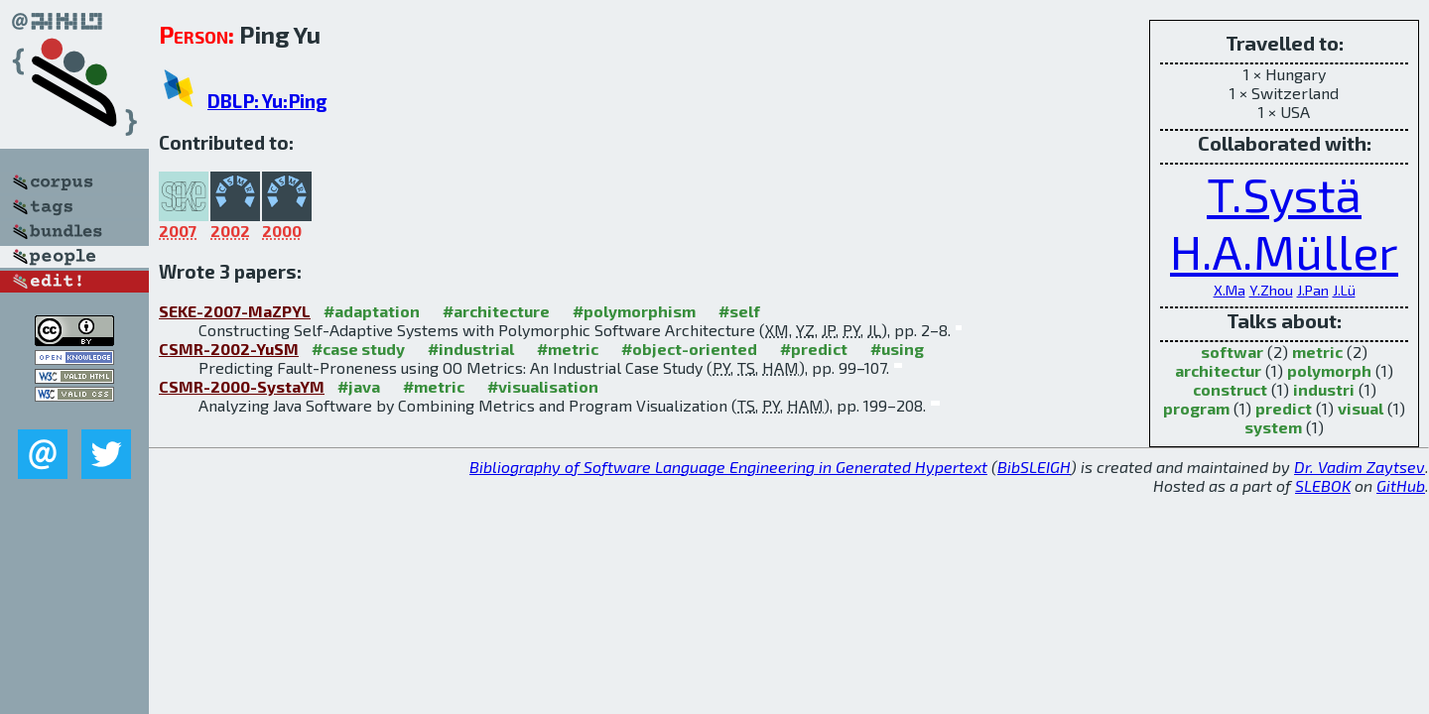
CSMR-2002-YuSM (229, 348)
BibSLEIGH (1034, 466)
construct (1230, 389)
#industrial (471, 348)
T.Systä (1284, 193)
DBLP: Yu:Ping (267, 100)
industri (1324, 389)
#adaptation (372, 310)
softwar (1232, 351)
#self (739, 310)
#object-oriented (689, 348)
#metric (567, 348)
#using (897, 348)
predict (1283, 408)
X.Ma (1229, 290)
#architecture (496, 310)
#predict (813, 348)
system (1273, 426)
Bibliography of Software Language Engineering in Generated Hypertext (728, 466)
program (1196, 408)
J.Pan (1313, 290)
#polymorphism (634, 310)
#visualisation (542, 386)
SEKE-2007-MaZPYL (235, 310)
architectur (1218, 370)
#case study (358, 348)
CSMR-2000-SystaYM (242, 386)
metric (1317, 351)
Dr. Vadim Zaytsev (1359, 466)
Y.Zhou (1271, 290)
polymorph (1329, 370)
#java (358, 386)
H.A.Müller (1284, 251)
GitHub (1400, 485)
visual (1360, 408)
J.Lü (1344, 290)
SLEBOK (1323, 485)
